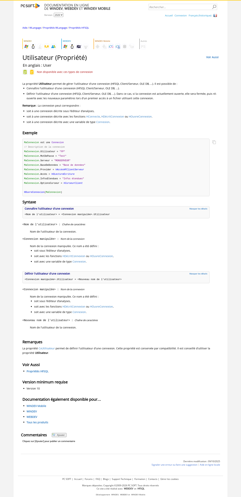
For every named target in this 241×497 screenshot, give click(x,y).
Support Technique (121, 479)
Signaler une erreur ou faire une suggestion (174, 466)
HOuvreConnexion (140, 116)
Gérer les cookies (169, 479)
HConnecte (93, 116)
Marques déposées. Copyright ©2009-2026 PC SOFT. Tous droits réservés (120, 485)
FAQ (98, 479)
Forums (89, 479)
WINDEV (32, 413)
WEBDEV (32, 419)
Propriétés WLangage (55, 27)
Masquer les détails (198, 210)
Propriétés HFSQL (79, 27)
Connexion (181, 15)
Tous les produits (37, 424)
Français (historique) (200, 15)
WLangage (35, 27)
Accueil (169, 15)
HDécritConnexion (112, 116)
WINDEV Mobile (36, 408)
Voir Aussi (212, 57)
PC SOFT (66, 479)
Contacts (152, 479)
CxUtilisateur (47, 350)
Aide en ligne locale (210, 466)
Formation (139, 479)
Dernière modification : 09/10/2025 (201, 463)
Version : (49, 15)
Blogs (106, 479)
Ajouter (58, 437)
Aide (24, 27)
